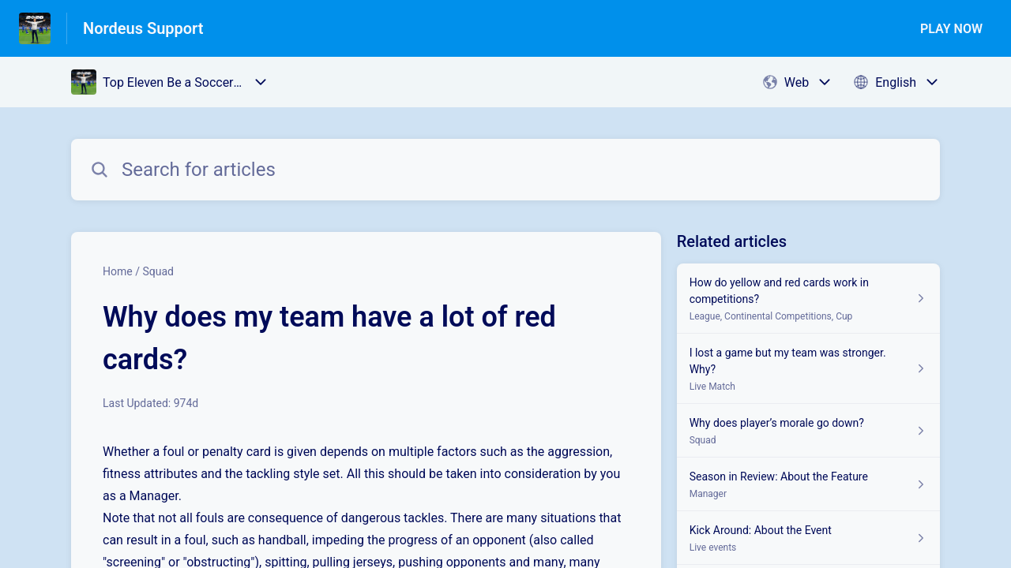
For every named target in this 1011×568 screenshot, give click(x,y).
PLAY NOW (951, 28)
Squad (158, 271)
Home (118, 271)
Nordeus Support (143, 28)
